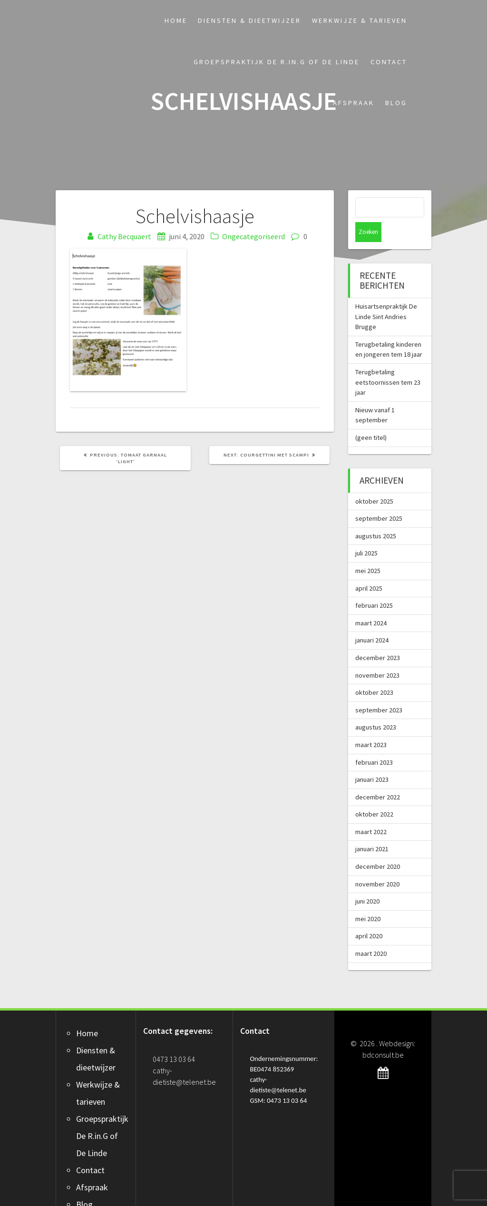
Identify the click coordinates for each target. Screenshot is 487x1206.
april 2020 (368, 916)
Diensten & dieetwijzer (249, 20)
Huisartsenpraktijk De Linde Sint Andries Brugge (386, 296)
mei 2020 (367, 899)
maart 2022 (371, 811)
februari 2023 (374, 742)
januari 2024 (372, 620)
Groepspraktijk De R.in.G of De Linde (277, 62)
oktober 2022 (374, 794)
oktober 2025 (374, 481)
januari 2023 (372, 759)
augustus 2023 (375, 707)
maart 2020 (371, 933)
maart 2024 (371, 603)
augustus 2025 (375, 516)
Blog (396, 102)
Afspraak (353, 102)
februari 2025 (374, 585)
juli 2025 (366, 533)
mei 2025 (367, 550)
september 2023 (378, 690)
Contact (388, 62)
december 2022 (377, 777)
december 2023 (377, 637)
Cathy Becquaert (124, 236)
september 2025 (378, 498)
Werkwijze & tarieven (359, 20)
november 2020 (377, 864)
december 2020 (377, 846)
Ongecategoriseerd (253, 236)
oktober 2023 (374, 672)
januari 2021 (372, 829)
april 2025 (368, 568)
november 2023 (377, 655)
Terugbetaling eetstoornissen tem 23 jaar (387, 362)
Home (176, 20)
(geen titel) (371, 417)
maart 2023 (371, 724)
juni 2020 (367, 881)
